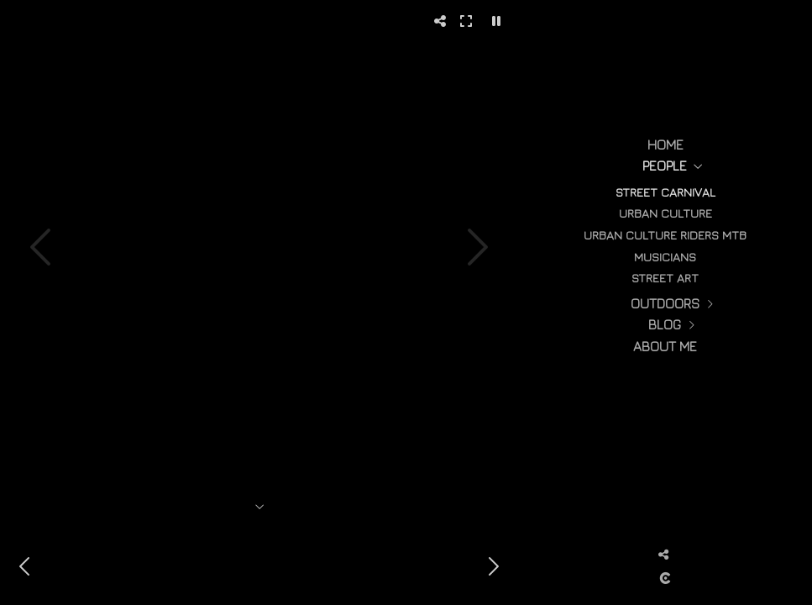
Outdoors (665, 303)
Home (665, 144)
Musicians (665, 257)
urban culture (665, 213)
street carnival (665, 192)
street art (665, 278)
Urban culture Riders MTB (665, 235)
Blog (664, 324)
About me (665, 346)
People (664, 165)
